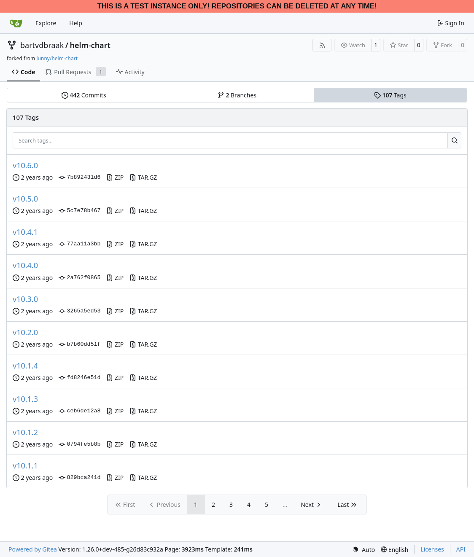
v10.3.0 (25, 299)
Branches (237, 95)
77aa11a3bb (79, 244)
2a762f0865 (79, 277)
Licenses (432, 549)
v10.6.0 (25, 165)
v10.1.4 (25, 366)
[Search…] (454, 140)
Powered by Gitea (32, 549)
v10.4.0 (25, 265)
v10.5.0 (25, 199)
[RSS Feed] (322, 45)
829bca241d (79, 477)
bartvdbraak (42, 45)
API (461, 549)
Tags (390, 95)
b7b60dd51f (79, 344)
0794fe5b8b (79, 444)
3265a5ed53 (79, 311)
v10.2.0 (25, 332)
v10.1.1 (25, 465)
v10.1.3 (25, 399)
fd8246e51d (79, 377)
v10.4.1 (25, 232)
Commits (84, 95)
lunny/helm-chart (57, 58)
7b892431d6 (79, 177)
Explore (45, 23)
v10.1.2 (25, 432)
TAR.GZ (143, 177)
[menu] (363, 550)
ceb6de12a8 (79, 411)
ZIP (115, 177)
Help (75, 23)
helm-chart (90, 45)
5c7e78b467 (79, 210)
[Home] (16, 23)
